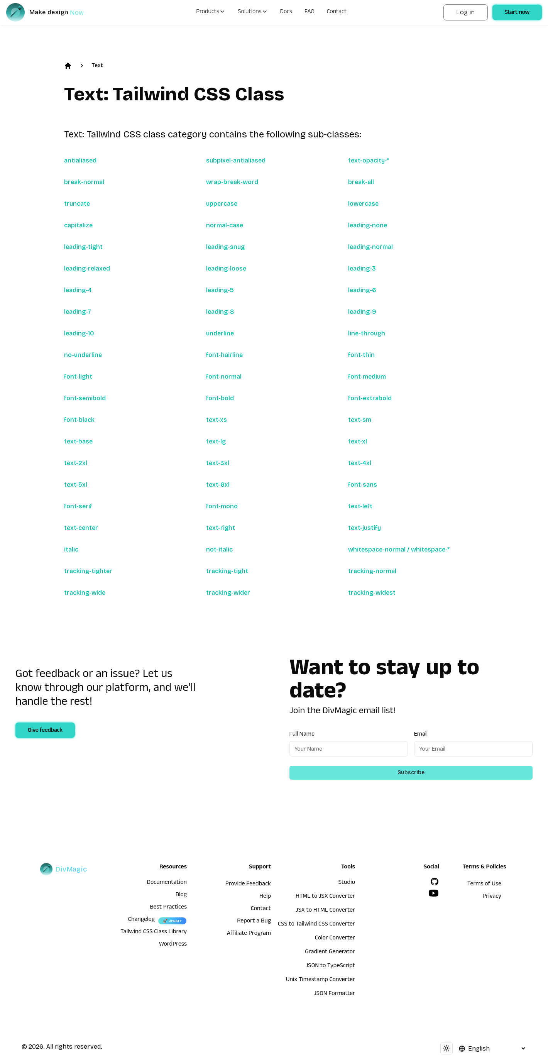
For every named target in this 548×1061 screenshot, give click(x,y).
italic (71, 549)
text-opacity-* (368, 160)
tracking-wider (228, 592)
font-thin (361, 355)
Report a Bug (254, 921)
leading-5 (220, 290)
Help (265, 897)
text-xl (357, 441)
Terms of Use (484, 884)
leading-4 (78, 290)
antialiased (80, 160)
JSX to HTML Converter (325, 910)
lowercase (363, 203)
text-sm (359, 419)
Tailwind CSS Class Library (153, 932)
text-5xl (75, 484)
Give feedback (45, 731)
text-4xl (359, 463)
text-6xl (218, 484)
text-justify (364, 527)
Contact (337, 12)
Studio (346, 883)
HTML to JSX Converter (325, 897)
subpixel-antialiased (236, 160)
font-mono (222, 506)
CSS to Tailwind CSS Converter (316, 924)
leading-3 (362, 268)
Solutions (252, 12)
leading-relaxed (87, 268)
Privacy (491, 897)
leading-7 (77, 311)
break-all (361, 182)
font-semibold (85, 398)
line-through (366, 333)
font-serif (78, 506)
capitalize (78, 225)
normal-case (224, 225)
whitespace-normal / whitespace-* (399, 549)
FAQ (309, 12)
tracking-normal (372, 571)
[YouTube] (433, 893)
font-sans (362, 484)
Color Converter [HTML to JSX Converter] (335, 938)
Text (97, 65)
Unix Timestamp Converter (320, 980)
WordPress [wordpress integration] (173, 944)
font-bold (220, 398)
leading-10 (79, 333)
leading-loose (226, 268)
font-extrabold (370, 398)
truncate (77, 203)
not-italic (219, 549)
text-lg (216, 441)
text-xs (216, 419)
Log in (465, 12)
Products (210, 12)
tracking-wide (84, 592)
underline (220, 333)
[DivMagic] (52, 12)
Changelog (141, 920)
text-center (81, 527)
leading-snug (225, 246)
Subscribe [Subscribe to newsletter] (411, 772)
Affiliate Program (249, 934)
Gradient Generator (330, 952)
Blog (181, 895)
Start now (517, 13)
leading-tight (83, 246)
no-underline (83, 355)
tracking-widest (372, 592)
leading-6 (362, 290)
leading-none (367, 225)
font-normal (224, 376)
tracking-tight (227, 571)
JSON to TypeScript (330, 966)
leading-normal (370, 246)
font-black (79, 419)
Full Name (302, 734)
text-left (360, 506)
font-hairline (224, 355)
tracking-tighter (88, 571)
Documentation (167, 883)
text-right (220, 527)
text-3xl (217, 463)
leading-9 (362, 311)
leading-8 (220, 311)
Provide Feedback (248, 884)
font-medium (367, 376)
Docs (286, 12)
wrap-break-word (232, 182)
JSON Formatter (334, 994)
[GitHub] (434, 881)
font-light (78, 376)
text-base (78, 441)
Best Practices (168, 907)
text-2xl (75, 463)
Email (421, 734)
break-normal (84, 182)
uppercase (221, 203)
